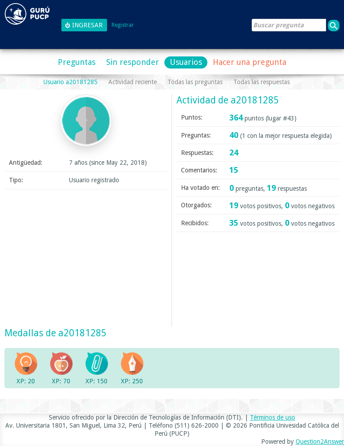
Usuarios (186, 62)
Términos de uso (272, 417)
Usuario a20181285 (70, 82)
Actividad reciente (132, 82)
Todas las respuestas (261, 82)
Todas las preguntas (195, 82)
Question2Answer (320, 441)
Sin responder (132, 62)
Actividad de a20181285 (227, 100)
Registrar (123, 25)
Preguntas (76, 62)
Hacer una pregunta (249, 62)
